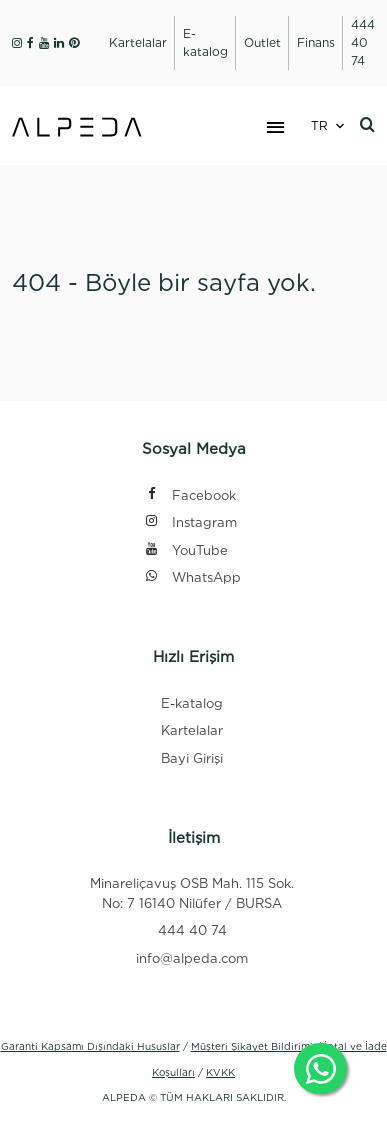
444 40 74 (192, 930)
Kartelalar (192, 730)
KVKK (220, 1072)
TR (319, 125)
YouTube (186, 551)
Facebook (190, 496)
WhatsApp (192, 578)
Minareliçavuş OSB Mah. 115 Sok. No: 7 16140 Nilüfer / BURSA (192, 893)
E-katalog (192, 703)
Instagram (190, 523)
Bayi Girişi (192, 758)
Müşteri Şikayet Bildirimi (252, 1046)
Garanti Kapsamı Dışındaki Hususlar (90, 1046)
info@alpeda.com (192, 958)
